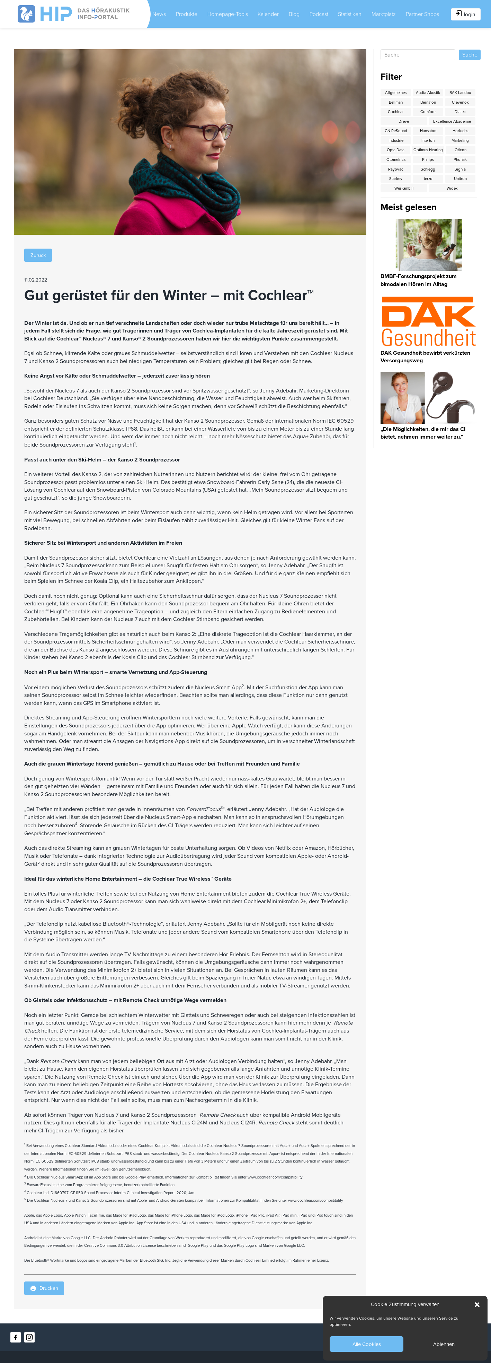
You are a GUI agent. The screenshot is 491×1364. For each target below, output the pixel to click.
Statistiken (350, 13)
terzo (460, 181)
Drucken (45, 1289)
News (159, 13)
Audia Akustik (428, 91)
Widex (460, 191)
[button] (477, 1304)
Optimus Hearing (452, 151)
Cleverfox (460, 102)
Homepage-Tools (222, 13)
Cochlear (395, 111)
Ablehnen (444, 1344)
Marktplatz (384, 13)
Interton (428, 141)
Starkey (428, 181)
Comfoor (428, 111)
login (462, 13)
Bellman (395, 102)
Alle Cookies (366, 1344)
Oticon (396, 161)
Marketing (460, 141)
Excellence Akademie (452, 121)
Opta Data (404, 151)
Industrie (395, 141)
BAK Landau (460, 91)
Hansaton (428, 131)
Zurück (39, 254)
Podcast (318, 13)
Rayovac (428, 171)
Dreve (403, 121)
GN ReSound (396, 131)
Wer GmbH (428, 191)
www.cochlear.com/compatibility (275, 1177)
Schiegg (460, 171)
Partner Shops (415, 13)
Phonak (396, 171)
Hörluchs (460, 131)
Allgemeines (396, 91)
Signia (396, 181)
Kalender (267, 13)
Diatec (460, 111)
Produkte (187, 13)
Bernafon (428, 102)
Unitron (396, 191)
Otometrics (428, 161)
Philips (460, 161)
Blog (293, 13)
